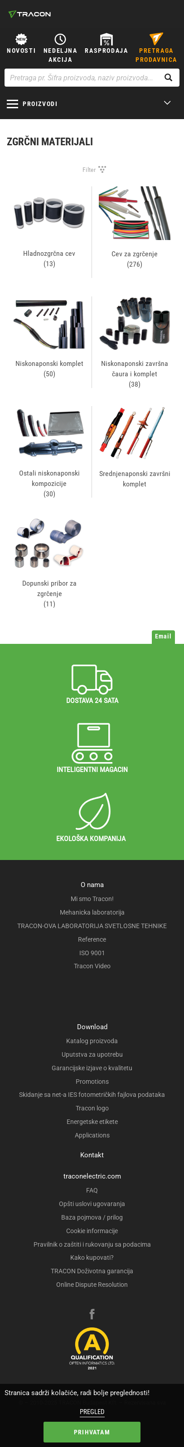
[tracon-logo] (29, 14)
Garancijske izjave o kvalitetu (92, 1068)
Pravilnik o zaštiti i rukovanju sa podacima (92, 1244)
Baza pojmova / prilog (92, 1217)
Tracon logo (92, 1108)
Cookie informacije (92, 1230)
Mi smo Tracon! (92, 898)
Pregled (92, 1412)
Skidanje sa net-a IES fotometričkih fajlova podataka (92, 1094)
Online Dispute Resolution (92, 1284)
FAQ (92, 1190)
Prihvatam (92, 1432)
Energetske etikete (92, 1121)
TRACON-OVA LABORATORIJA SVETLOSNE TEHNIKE (92, 925)
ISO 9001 (92, 953)
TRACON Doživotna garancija (92, 1271)
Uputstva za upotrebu (92, 1054)
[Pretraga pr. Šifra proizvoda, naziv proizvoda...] (92, 78)
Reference (92, 939)
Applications (92, 1135)
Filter (89, 169)
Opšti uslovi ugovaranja (92, 1203)
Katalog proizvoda (92, 1041)
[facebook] (92, 1315)
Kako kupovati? (92, 1257)
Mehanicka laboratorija (92, 912)
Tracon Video (92, 966)
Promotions (92, 1081)
